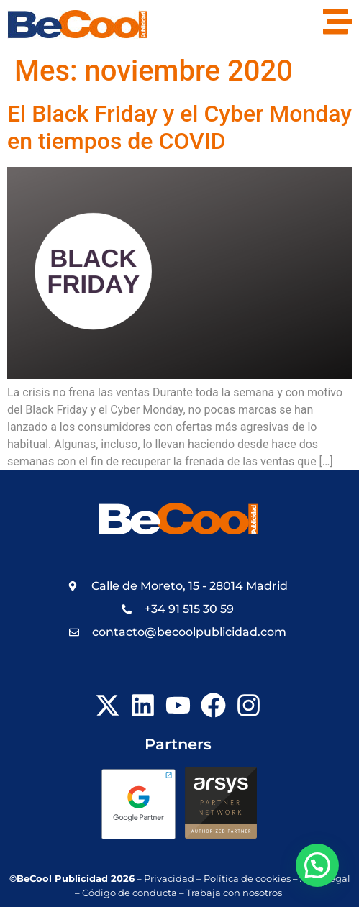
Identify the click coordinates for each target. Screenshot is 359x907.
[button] (317, 865)
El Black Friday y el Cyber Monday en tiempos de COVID (179, 127)
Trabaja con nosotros (235, 893)
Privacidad (169, 878)
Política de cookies (247, 878)
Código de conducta (129, 893)
